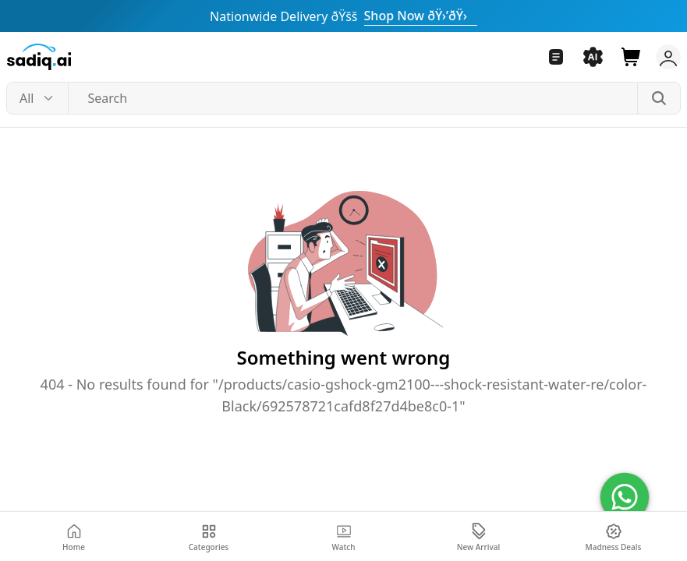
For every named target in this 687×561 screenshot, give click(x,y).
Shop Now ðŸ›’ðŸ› (420, 15)
